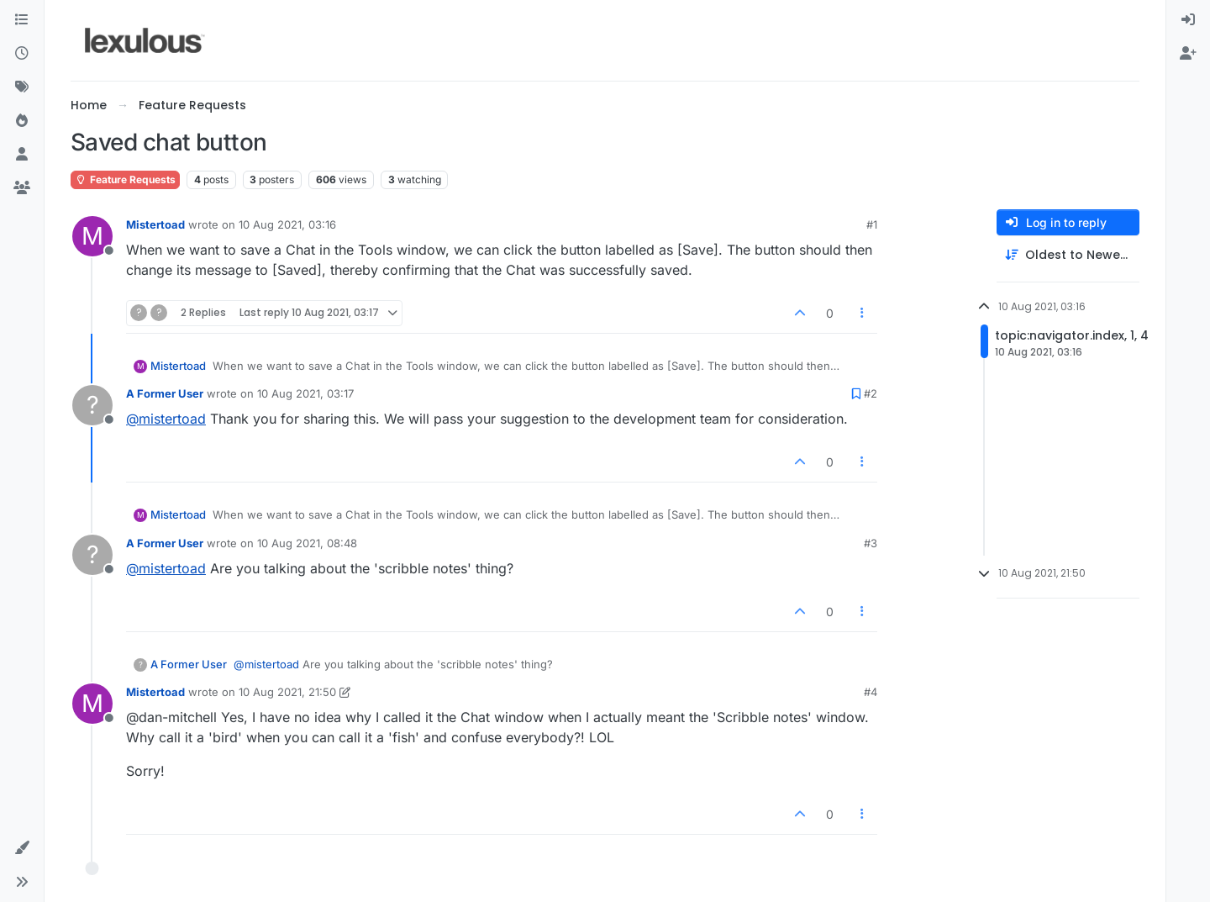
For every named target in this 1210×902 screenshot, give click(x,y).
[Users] (22, 154)
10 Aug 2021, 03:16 (287, 224)
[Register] (1188, 53)
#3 (870, 543)
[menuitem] (1188, 20)
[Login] (1188, 20)
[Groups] (22, 188)
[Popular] (22, 121)
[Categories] (22, 20)
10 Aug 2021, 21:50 (287, 692)
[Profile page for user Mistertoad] (92, 236)
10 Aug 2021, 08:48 (307, 543)
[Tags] (22, 87)
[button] (22, 848)
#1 (871, 224)
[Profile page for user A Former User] (92, 405)
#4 (870, 692)
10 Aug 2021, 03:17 (305, 393)
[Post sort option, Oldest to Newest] (1068, 255)
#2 (870, 393)
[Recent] (22, 53)
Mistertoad (155, 224)
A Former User (164, 393)
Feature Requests (125, 179)
